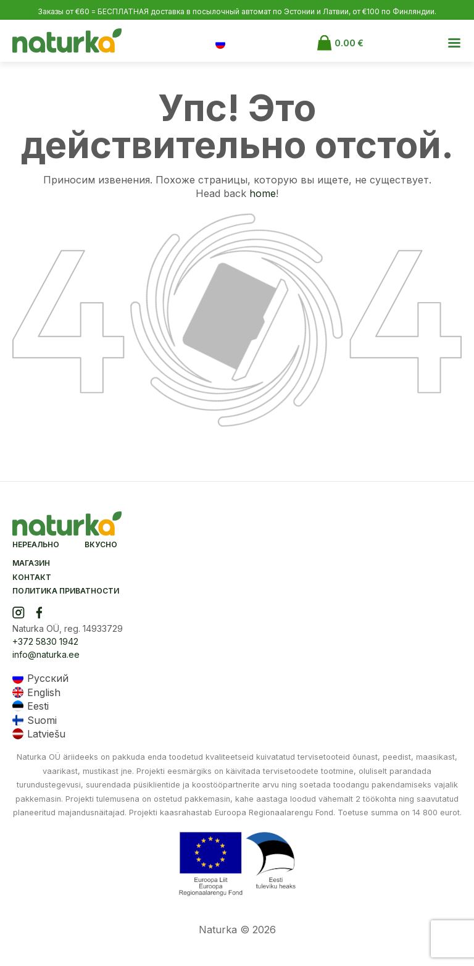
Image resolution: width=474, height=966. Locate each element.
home (262, 193)
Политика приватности (65, 590)
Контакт (31, 577)
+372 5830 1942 (45, 641)
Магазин (31, 563)
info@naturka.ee (46, 654)
